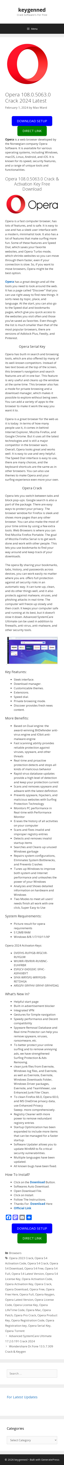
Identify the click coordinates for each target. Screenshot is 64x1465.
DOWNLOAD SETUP (32, 121)
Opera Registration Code (27, 1320)
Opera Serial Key (39, 1326)
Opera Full (26, 1294)
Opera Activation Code (37, 1279)
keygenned (32, 9)
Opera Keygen (44, 1294)
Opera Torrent (15, 1331)
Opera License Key (25, 1305)
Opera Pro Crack (25, 1315)
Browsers (15, 1253)
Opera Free (37, 1289)
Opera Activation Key (19, 1284)
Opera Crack (43, 1284)
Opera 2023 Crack (21, 1258)
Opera (9, 282)
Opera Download (16, 1289)
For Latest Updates (22, 1397)
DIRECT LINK (32, 131)
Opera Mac (33, 1310)
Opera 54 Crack (37, 1263)
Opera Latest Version (19, 1300)
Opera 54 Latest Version (28, 1274)
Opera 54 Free (34, 1268)
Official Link (22, 1208)
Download (38, 1182)
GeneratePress (50, 1459)
